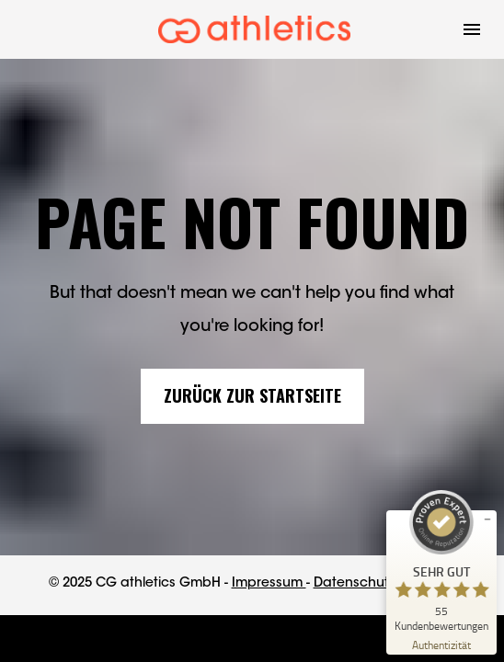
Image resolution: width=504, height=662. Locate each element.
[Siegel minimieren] (487, 519)
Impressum (269, 583)
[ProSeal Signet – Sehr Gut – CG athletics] (441, 561)
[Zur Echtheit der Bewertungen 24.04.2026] (441, 644)
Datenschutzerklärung (385, 583)
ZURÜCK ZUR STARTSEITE (252, 395)
